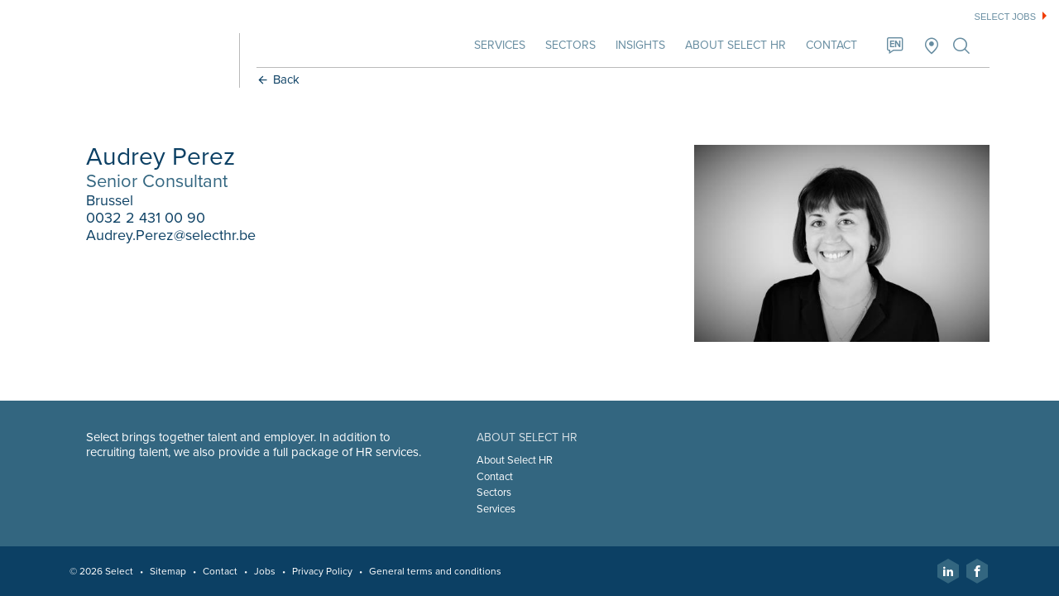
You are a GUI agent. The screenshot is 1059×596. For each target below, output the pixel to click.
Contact (831, 45)
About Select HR (735, 45)
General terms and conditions (435, 571)
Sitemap (168, 571)
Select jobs (1005, 17)
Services (499, 45)
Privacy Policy (322, 571)
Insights (640, 45)
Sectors (570, 45)
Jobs (265, 571)
